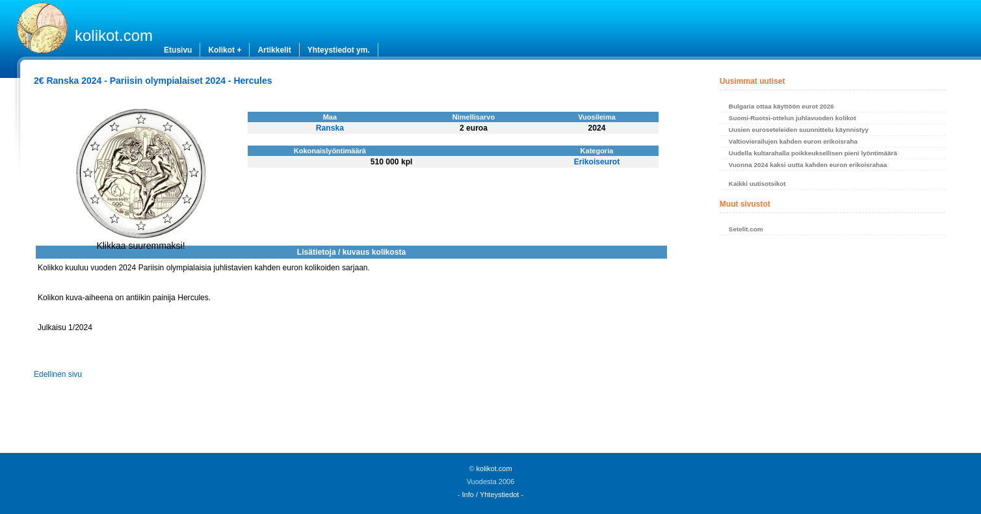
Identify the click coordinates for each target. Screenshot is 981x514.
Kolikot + (224, 50)
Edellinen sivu (58, 374)
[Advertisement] (832, 348)
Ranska (330, 128)
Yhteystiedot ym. (338, 50)
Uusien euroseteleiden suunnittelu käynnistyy (799, 129)
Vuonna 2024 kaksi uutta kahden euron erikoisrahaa (808, 164)
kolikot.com (114, 35)
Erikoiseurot (597, 161)
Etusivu (178, 50)
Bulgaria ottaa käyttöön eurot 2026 (781, 106)
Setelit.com (746, 229)
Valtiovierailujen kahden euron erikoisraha (793, 141)
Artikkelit (274, 50)
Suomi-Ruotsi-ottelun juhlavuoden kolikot (792, 118)
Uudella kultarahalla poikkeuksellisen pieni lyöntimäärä (813, 153)
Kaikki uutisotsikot (757, 183)
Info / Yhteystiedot (490, 494)
